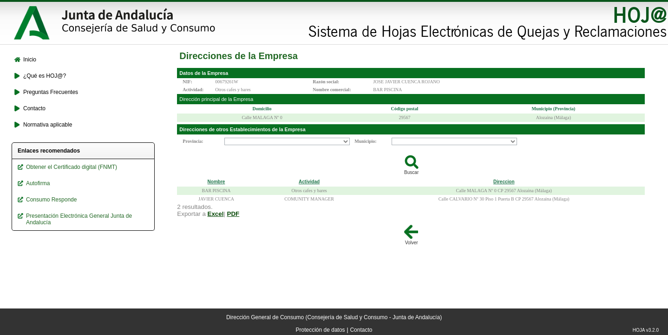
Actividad (309, 181)
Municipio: (365, 141)
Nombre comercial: (332, 89)
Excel (216, 213)
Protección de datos (320, 330)
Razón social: (326, 81)
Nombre (216, 181)
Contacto (361, 330)
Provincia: (193, 141)
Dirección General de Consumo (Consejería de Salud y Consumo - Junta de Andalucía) (334, 317)
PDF (233, 213)
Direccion (504, 181)
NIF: (187, 81)
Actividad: (193, 89)
